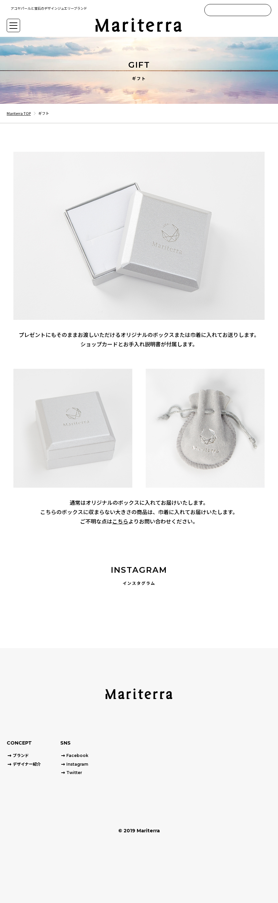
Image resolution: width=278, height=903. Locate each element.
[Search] (265, 10)
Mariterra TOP (19, 113)
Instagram (77, 764)
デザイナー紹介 (27, 764)
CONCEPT (19, 743)
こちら (120, 521)
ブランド (21, 755)
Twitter (74, 772)
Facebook (77, 755)
